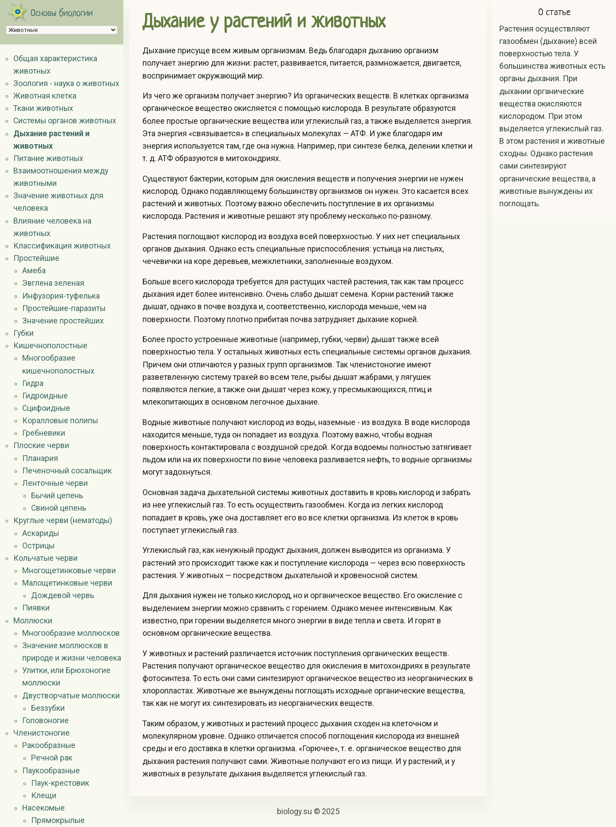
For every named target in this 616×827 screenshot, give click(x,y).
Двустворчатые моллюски (71, 695)
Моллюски (32, 620)
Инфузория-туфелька (61, 295)
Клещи (43, 795)
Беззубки (48, 708)
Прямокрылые (58, 820)
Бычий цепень (57, 495)
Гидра (32, 383)
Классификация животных (62, 245)
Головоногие (45, 720)
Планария (40, 458)
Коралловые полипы (60, 420)
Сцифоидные (46, 408)
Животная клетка (44, 95)
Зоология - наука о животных (66, 83)
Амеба (34, 270)
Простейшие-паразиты (64, 308)
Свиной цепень (58, 508)
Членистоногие (41, 733)
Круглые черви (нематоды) (62, 520)
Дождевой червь (62, 595)
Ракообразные (48, 745)
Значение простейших (63, 320)
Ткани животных (43, 108)
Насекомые (43, 807)
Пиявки (36, 607)
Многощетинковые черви (69, 570)
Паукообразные (51, 770)
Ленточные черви (55, 483)
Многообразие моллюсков (71, 633)
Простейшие (36, 258)
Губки (23, 333)
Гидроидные (45, 395)
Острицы (38, 545)
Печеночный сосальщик (67, 470)
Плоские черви (41, 445)
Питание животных (48, 158)
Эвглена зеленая (53, 283)
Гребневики (43, 433)
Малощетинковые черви (67, 583)
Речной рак (51, 757)
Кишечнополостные (50, 345)
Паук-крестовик (60, 783)
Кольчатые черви (45, 558)
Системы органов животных (64, 120)
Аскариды (40, 533)
